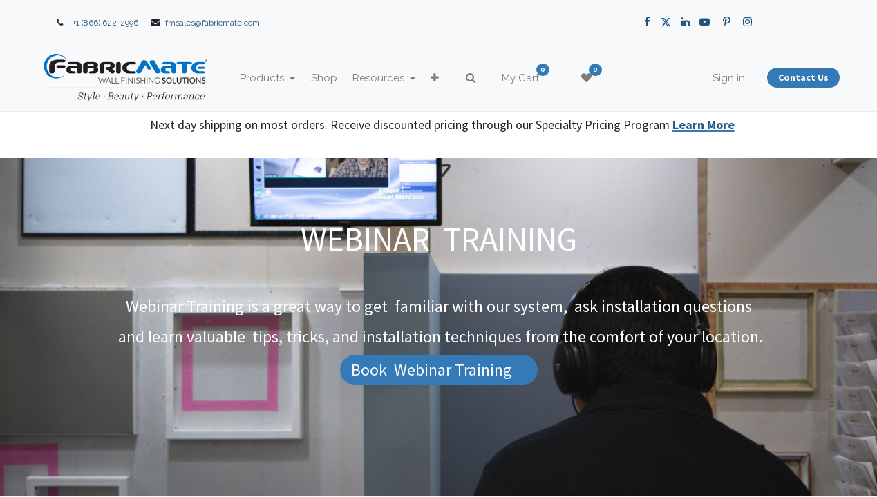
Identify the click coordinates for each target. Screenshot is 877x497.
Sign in (705, 78)
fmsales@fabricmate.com (212, 23)
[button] (458, 78)
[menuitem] (347, 78)
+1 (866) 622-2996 (105, 23)
